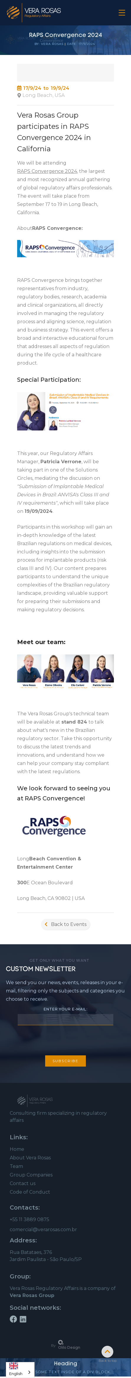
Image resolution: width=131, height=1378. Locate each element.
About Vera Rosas (30, 1158)
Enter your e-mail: (66, 1009)
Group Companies (31, 1175)
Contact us (22, 1183)
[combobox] (20, 1370)
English (15, 1367)
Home (17, 1149)
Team (16, 1166)
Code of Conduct (30, 1192)
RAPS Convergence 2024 (47, 171)
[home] (34, 12)
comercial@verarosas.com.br (43, 1229)
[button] (122, 13)
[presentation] (65, 1039)
